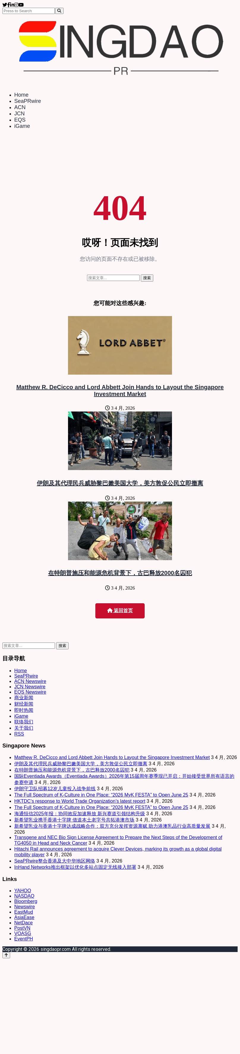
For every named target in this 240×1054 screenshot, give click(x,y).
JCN (19, 114)
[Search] (59, 11)
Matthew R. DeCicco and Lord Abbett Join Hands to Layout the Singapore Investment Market (120, 390)
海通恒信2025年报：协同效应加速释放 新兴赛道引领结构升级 (79, 813)
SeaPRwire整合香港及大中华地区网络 (54, 860)
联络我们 (23, 721)
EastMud (23, 912)
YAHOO (22, 890)
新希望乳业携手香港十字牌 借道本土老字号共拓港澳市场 (74, 819)
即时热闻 (23, 710)
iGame (22, 126)
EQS (20, 120)
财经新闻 (23, 703)
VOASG (22, 933)
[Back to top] (6, 955)
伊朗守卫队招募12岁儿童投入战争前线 (55, 788)
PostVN (22, 928)
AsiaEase (24, 917)
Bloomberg (25, 901)
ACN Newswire (30, 681)
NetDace (23, 922)
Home (21, 95)
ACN (20, 107)
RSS (19, 733)
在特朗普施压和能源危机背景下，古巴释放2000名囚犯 (120, 573)
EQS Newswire (30, 692)
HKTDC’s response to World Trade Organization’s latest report (79, 801)
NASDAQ (24, 896)
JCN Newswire (29, 686)
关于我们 (23, 728)
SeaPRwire (27, 101)
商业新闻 (23, 697)
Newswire (24, 906)
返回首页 (120, 610)
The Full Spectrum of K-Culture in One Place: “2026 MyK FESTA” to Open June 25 (101, 794)
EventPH (23, 938)
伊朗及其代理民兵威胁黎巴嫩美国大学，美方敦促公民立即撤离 (120, 483)
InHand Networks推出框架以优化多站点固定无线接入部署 (75, 867)
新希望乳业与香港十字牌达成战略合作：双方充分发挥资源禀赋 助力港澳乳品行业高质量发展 (112, 826)
